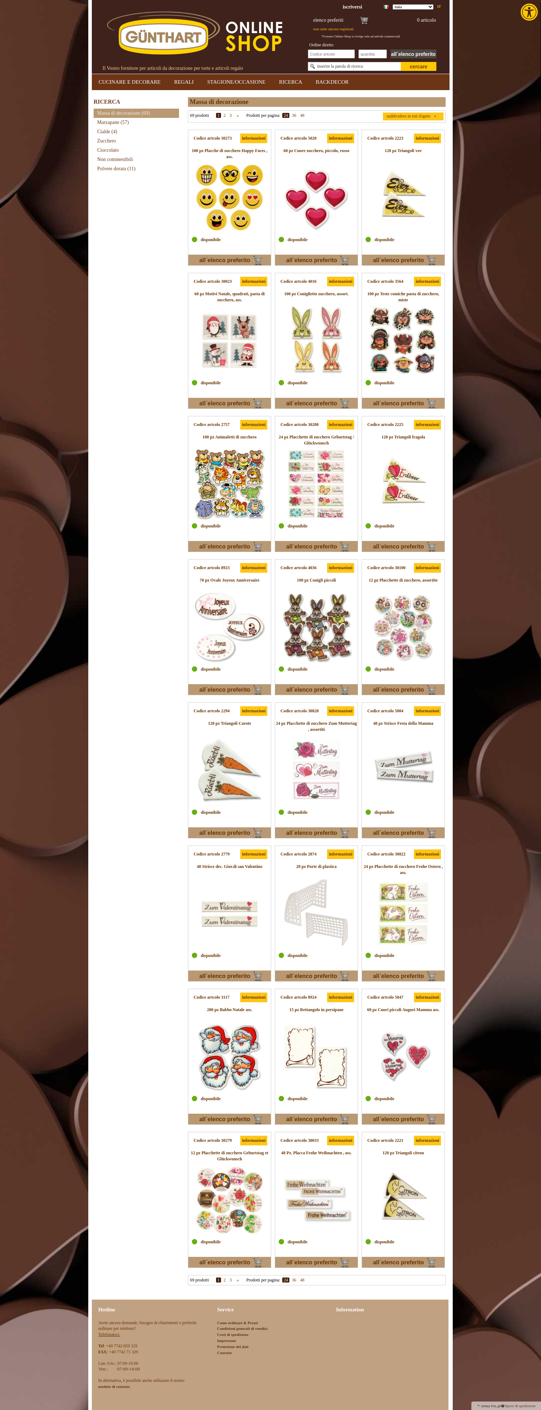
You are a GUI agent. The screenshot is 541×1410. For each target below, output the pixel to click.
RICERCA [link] (290, 82)
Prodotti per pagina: (263, 115)
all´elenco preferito (413, 54)
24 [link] (286, 115)
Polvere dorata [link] (116, 168)
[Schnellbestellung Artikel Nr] (331, 54)
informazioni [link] (254, 138)
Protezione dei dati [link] (232, 1346)
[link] (530, 12)
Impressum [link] (226, 1340)
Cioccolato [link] (108, 150)
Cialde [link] (107, 131)
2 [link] (225, 115)
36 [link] (294, 115)
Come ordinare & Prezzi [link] (237, 1323)
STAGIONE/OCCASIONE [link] (236, 82)
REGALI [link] (184, 82)
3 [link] (231, 115)
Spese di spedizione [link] (520, 1406)
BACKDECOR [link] (332, 82)
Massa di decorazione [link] (123, 113)
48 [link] (302, 115)
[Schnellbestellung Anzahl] (372, 54)
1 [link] (218, 115)
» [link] (238, 115)
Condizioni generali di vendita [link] (242, 1328)
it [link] (439, 7)
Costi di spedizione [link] (232, 1334)
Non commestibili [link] (115, 159)
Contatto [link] (224, 1353)
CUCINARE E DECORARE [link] (130, 82)
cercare (418, 66)
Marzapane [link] (113, 122)
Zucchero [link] (106, 141)
